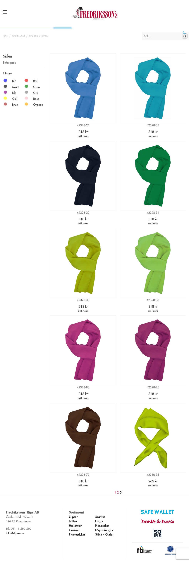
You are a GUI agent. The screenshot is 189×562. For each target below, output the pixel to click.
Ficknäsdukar (77, 534)
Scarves (100, 517)
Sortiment (18, 36)
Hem (5, 36)
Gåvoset (74, 530)
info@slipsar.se (15, 533)
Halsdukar (75, 525)
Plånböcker (102, 525)
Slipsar (73, 517)
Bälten (73, 521)
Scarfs (33, 36)
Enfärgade (9, 62)
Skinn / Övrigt (104, 534)
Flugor (99, 521)
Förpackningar (104, 530)
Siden (44, 36)
